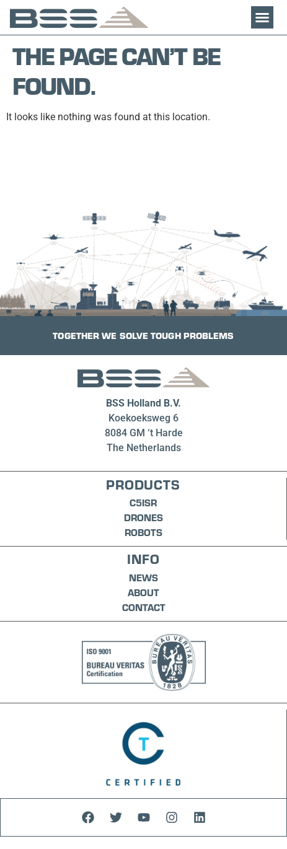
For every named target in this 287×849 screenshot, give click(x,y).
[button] (262, 17)
